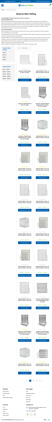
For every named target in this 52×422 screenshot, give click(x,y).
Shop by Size (6, 391)
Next (44, 381)
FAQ (27, 391)
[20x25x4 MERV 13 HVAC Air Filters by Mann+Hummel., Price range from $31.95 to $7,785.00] (25, 157)
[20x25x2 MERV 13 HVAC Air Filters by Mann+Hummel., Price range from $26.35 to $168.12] (25, 190)
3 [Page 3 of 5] (34, 381)
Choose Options (25, 80)
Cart (4, 407)
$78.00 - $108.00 (6, 74)
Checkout (5, 409)
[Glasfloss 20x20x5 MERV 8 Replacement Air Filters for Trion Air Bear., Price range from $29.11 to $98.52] (25, 320)
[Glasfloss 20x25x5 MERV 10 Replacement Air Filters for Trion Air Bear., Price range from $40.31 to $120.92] (25, 125)
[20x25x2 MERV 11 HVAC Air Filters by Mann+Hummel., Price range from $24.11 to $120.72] (42, 190)
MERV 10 (4, 55)
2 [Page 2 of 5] (31, 381)
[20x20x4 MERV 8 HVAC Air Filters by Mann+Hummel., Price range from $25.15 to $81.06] (25, 353)
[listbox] (26, 48)
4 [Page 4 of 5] (37, 381)
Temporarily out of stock (42, 112)
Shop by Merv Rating (7, 397)
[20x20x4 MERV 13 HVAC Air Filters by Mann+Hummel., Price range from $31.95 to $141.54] (42, 353)
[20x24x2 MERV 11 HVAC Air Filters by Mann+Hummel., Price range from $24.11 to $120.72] (25, 288)
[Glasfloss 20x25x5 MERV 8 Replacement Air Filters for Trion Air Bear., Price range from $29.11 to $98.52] (42, 92)
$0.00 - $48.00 (6, 69)
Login (4, 411)
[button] (2, 5)
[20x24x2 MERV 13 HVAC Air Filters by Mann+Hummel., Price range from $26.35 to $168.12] (42, 255)
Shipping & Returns (30, 393)
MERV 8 (4, 52)
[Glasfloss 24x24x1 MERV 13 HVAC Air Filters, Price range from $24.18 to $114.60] (25, 60)
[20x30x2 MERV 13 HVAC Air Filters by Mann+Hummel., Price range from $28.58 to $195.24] (42, 60)
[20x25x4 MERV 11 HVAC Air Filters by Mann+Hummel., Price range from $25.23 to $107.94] (42, 157)
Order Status (6, 415)
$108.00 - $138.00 (7, 76)
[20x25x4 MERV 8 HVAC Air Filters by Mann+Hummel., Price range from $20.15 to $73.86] (42, 125)
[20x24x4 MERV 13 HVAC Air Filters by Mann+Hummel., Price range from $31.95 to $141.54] (42, 222)
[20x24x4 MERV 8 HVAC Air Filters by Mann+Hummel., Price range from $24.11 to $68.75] (25, 222)
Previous (24, 381)
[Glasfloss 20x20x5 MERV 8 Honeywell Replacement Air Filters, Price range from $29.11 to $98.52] (42, 288)
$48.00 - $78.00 (6, 71)
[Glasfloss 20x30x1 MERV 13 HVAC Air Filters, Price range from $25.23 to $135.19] (25, 92)
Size (4, 395)
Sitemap (28, 401)
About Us (28, 397)
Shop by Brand (6, 393)
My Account (5, 413)
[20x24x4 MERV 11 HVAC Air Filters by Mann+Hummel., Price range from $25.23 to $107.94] (25, 255)
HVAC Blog (28, 399)
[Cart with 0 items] (50, 5)
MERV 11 (4, 57)
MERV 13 (4, 59)
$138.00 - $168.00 (7, 78)
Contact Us (28, 395)
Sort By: (19, 48)
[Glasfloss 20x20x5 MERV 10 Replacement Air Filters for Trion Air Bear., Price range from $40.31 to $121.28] (42, 320)
